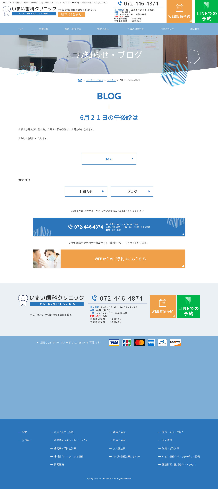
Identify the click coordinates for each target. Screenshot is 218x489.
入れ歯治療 (119, 448)
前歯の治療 (119, 432)
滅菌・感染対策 (73, 29)
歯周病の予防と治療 (65, 448)
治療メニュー (104, 29)
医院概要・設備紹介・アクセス (179, 464)
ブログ (132, 191)
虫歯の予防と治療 (64, 432)
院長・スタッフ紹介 (173, 432)
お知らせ (111, 80)
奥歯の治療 (119, 440)
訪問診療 (59, 464)
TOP (20, 29)
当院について (167, 29)
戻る (109, 158)
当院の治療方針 (135, 29)
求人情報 (195, 29)
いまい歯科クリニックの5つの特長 (181, 456)
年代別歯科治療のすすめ (126, 456)
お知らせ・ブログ (94, 80)
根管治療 (44, 29)
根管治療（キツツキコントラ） (71, 440)
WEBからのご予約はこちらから (120, 258)
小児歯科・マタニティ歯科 (68, 456)
